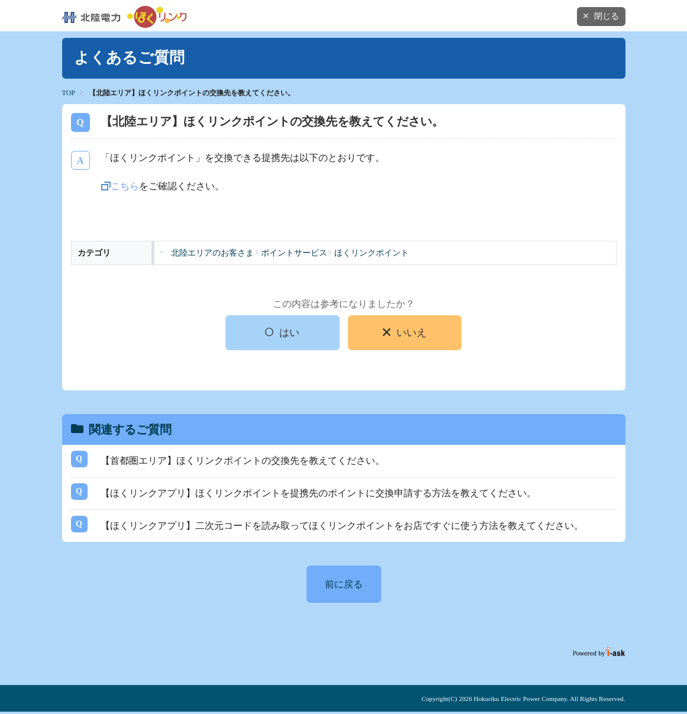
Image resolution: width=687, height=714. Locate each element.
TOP (68, 93)
